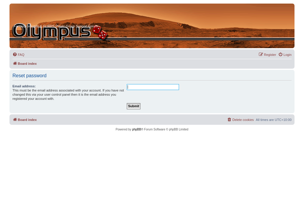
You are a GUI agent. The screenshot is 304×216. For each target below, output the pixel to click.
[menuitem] (18, 54)
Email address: (24, 86)
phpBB (136, 129)
